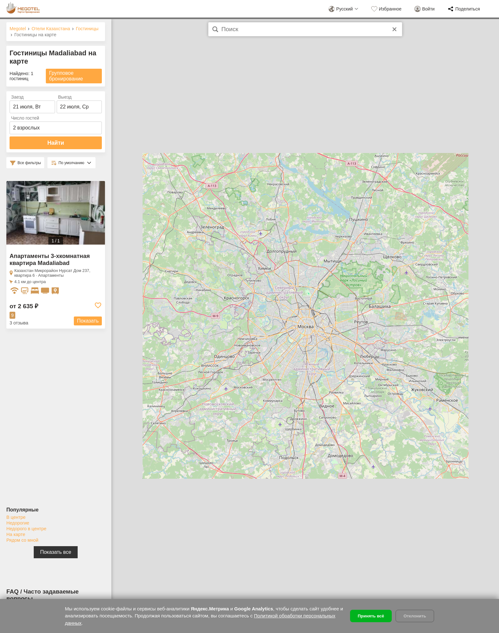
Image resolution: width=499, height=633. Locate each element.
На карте (15, 534)
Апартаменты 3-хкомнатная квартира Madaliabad (50, 259)
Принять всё (371, 616)
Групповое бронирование (66, 75)
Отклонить (415, 616)
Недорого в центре (26, 528)
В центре (15, 517)
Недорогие (17, 522)
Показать (88, 320)
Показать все (55, 552)
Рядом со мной (22, 540)
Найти (55, 143)
